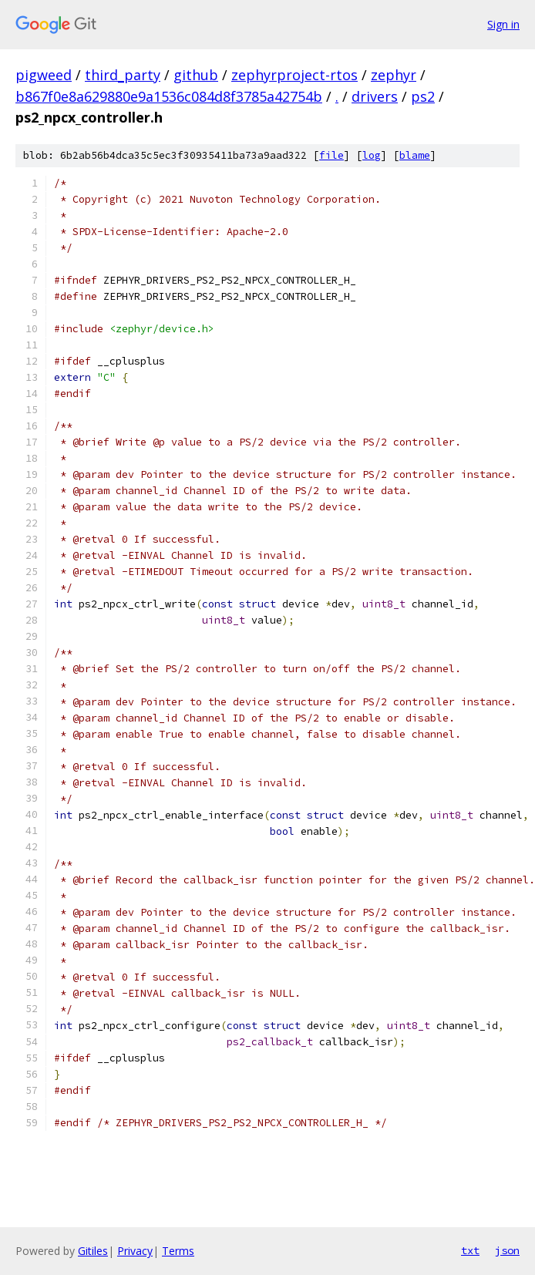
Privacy (135, 1250)
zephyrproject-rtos (294, 75)
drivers (375, 96)
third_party (122, 75)
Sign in (503, 24)
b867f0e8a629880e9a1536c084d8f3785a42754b (168, 96)
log (371, 155)
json (507, 1250)
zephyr (393, 75)
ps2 (423, 96)
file (331, 155)
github (195, 75)
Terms (178, 1250)
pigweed (43, 75)
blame (414, 155)
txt (470, 1250)
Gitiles (93, 1250)
